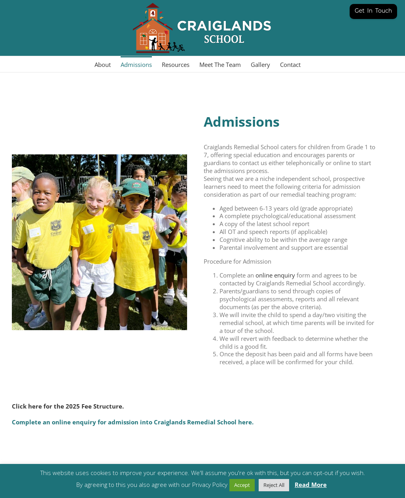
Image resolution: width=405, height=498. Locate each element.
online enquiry (275, 275)
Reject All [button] (273, 484)
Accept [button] (242, 484)
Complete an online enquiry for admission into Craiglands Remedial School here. (133, 422)
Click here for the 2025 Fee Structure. (68, 406)
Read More (311, 484)
